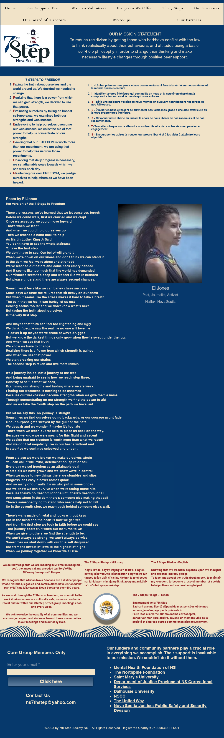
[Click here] (50, 681)
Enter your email (22, 665)
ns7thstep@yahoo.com (51, 702)
